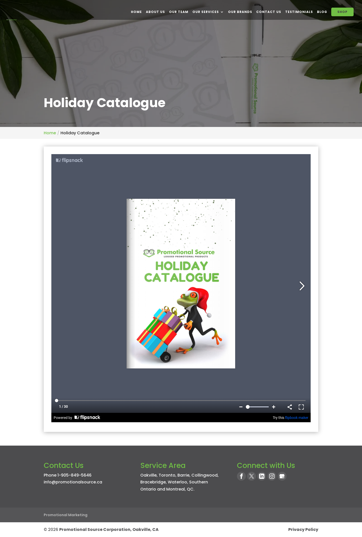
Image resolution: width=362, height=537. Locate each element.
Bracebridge (153, 482)
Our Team (178, 12)
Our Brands (240, 12)
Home (136, 12)
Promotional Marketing (65, 514)
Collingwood (204, 475)
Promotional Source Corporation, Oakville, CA (109, 529)
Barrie (183, 475)
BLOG (322, 12)
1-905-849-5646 (74, 475)
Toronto (167, 475)
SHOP (342, 12)
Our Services (205, 12)
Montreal (175, 489)
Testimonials (299, 12)
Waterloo (177, 482)
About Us (155, 12)
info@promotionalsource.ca (73, 482)
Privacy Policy (303, 529)
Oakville (148, 475)
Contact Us (268, 12)
